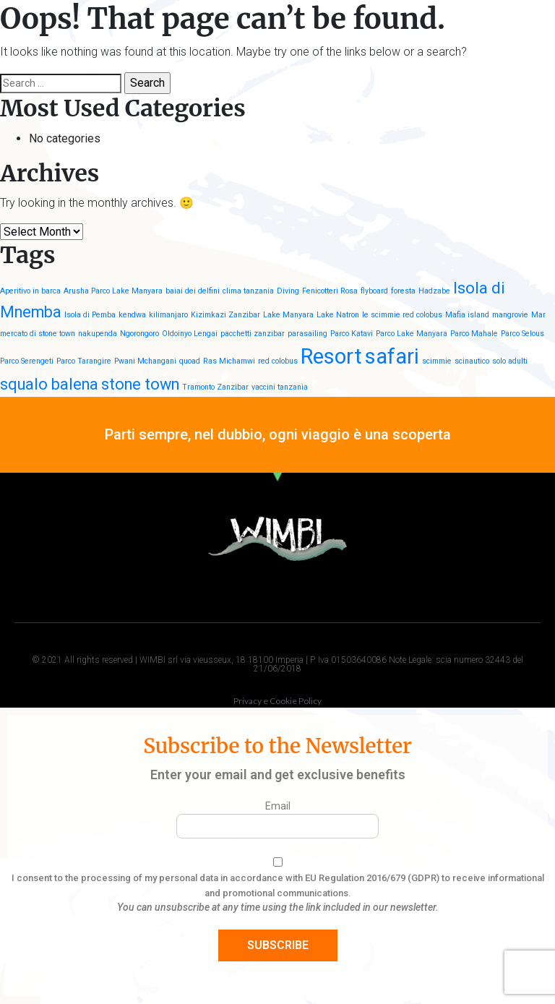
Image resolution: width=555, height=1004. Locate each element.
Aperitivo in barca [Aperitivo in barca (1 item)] (30, 291)
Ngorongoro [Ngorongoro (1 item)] (139, 333)
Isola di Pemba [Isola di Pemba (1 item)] (90, 314)
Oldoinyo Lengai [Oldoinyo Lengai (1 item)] (190, 333)
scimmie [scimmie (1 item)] (437, 361)
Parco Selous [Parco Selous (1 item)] (522, 333)
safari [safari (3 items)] (392, 356)
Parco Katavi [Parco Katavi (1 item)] (351, 333)
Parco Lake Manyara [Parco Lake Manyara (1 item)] (411, 333)
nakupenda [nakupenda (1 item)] (97, 333)
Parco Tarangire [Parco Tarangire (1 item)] (83, 361)
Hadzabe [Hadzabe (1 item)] (434, 291)
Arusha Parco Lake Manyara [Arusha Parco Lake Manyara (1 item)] (113, 291)
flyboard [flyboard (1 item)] (374, 291)
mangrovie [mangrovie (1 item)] (510, 314)
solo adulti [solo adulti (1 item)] (510, 361)
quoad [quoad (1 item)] (189, 361)
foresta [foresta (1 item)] (403, 291)
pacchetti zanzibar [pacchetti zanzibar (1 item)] (252, 333)
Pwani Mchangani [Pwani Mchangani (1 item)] (145, 361)
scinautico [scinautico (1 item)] (472, 361)
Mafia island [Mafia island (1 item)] (467, 314)
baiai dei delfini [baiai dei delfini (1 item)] (192, 291)
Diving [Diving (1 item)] (288, 291)
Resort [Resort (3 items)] (331, 356)
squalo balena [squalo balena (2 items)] (49, 384)
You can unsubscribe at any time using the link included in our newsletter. (278, 907)
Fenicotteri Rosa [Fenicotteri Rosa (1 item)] (330, 291)
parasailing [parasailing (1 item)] (307, 333)
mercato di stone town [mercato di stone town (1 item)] (37, 333)
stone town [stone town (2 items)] (140, 384)
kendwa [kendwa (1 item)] (132, 314)
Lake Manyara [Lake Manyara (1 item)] (288, 314)
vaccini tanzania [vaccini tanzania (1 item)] (279, 387)
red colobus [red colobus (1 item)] (278, 361)
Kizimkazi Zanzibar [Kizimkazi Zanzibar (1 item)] (225, 314)
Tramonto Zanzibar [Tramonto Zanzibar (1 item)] (215, 387)
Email (278, 806)
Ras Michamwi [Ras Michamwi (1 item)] (229, 361)
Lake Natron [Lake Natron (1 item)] (338, 314)
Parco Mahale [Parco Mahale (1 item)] (474, 333)
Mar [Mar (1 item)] (538, 314)
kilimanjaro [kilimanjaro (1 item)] (168, 314)
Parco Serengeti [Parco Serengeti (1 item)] (26, 361)
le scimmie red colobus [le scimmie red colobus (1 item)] (402, 314)
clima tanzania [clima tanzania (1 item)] (248, 291)
